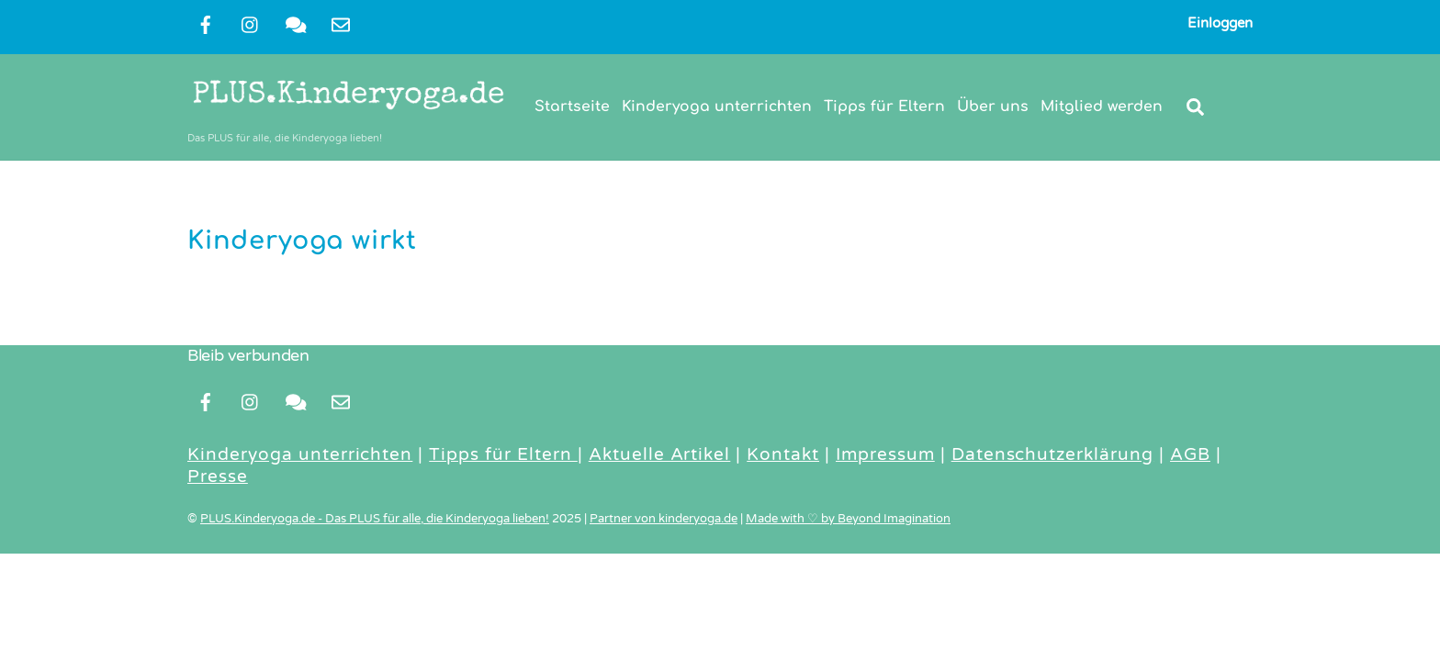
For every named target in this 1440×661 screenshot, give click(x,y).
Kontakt (783, 454)
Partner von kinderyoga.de (663, 518)
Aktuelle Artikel (660, 454)
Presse (217, 476)
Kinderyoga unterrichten (717, 106)
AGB (1190, 454)
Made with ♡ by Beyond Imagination (848, 518)
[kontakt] (295, 24)
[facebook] (205, 24)
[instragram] (250, 24)
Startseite (572, 106)
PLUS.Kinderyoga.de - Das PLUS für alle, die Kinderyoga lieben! (374, 518)
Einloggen (1220, 23)
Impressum (885, 454)
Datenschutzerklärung (1052, 454)
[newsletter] (340, 24)
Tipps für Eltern (884, 106)
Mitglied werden (1102, 106)
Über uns (993, 106)
